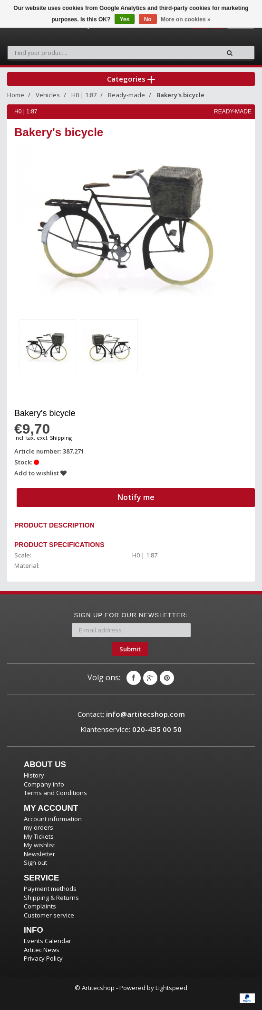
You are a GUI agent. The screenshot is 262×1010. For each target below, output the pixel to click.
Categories (131, 78)
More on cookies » (186, 19)
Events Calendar (47, 940)
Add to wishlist (40, 473)
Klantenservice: (131, 729)
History (34, 775)
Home (15, 95)
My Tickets (39, 836)
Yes (125, 19)
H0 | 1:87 (84, 95)
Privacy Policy (43, 958)
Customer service (49, 915)
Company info (44, 784)
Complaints (40, 906)
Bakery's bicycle (180, 95)
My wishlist (39, 845)
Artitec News (41, 949)
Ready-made (126, 95)
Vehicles (48, 95)
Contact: (131, 714)
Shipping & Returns (51, 897)
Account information (53, 819)
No (148, 19)
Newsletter (39, 854)
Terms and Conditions (55, 792)
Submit (130, 649)
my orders (38, 827)
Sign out (35, 862)
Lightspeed (171, 987)
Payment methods (50, 888)
